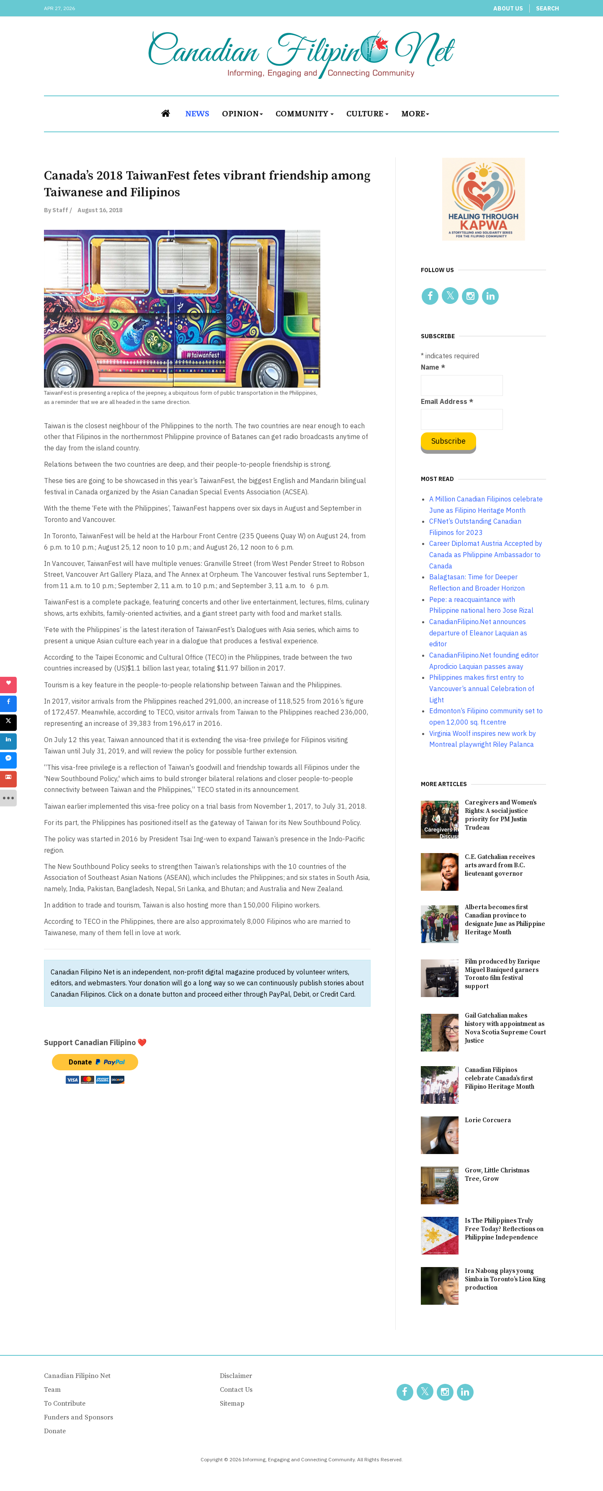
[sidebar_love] (8, 685)
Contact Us (236, 1390)
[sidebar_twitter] (8, 723)
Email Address (447, 401)
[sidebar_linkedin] (8, 741)
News (197, 113)
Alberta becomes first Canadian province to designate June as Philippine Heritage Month (505, 919)
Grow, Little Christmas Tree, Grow (497, 1175)
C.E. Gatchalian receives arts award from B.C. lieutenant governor (500, 865)
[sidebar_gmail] (8, 779)
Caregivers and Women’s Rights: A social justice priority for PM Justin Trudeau (500, 815)
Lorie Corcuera (488, 1120)
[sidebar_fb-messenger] (8, 760)
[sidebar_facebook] (8, 704)
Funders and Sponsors (78, 1417)
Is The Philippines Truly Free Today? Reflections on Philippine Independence (504, 1229)
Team (52, 1390)
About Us (508, 8)
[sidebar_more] (8, 798)
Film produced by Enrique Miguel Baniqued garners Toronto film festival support (502, 974)
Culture (367, 113)
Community (305, 113)
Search (547, 8)
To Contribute (64, 1403)
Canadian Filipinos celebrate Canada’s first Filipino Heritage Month (499, 1078)
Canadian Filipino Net (77, 1376)
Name (433, 367)
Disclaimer (236, 1376)
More (415, 113)
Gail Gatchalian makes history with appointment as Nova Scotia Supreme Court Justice (505, 1028)
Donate (55, 1431)
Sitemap (232, 1403)
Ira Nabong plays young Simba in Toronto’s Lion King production (505, 1279)
